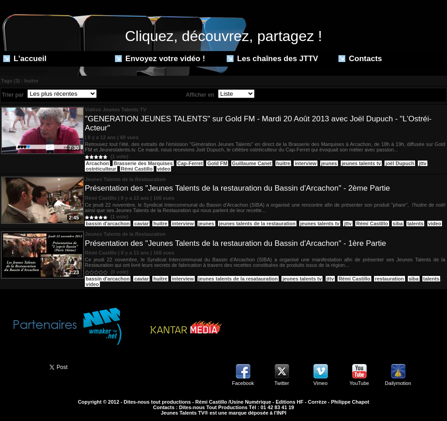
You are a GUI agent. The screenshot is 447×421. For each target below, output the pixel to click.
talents (415, 223)
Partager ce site (20, 366)
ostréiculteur (101, 169)
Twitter (281, 383)
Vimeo (320, 383)
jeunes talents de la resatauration (238, 278)
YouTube (359, 383)
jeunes (329, 163)
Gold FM (217, 163)
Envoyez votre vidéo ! (160, 58)
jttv (422, 163)
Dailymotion (398, 383)
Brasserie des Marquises (143, 163)
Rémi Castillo (137, 169)
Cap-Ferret (190, 163)
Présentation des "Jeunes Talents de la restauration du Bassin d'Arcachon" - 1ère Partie (235, 243)
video (164, 169)
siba (398, 223)
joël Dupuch (399, 163)
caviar (141, 223)
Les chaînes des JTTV (272, 58)
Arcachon (97, 163)
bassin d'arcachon (108, 223)
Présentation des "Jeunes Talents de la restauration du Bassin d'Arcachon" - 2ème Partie (237, 188)
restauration (389, 278)
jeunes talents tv (361, 163)
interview (306, 163)
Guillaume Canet (252, 163)
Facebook (243, 383)
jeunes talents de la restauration (257, 223)
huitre (283, 163)
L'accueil (25, 58)
